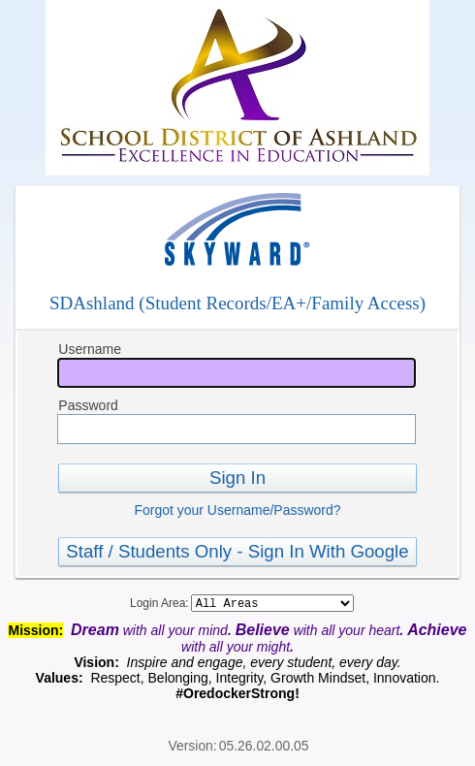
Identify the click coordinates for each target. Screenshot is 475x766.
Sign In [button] (237, 477)
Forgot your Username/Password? (237, 510)
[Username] (236, 373)
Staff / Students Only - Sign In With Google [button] (237, 551)
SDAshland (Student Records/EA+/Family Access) (237, 303)
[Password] (236, 429)
